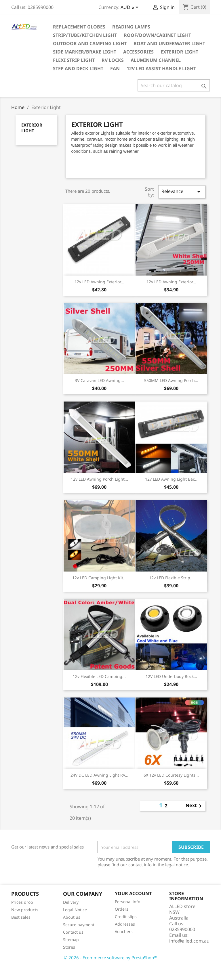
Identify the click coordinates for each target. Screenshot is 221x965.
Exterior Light (179, 52)
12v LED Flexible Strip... (171, 577)
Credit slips (126, 916)
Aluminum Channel (156, 60)
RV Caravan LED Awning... (99, 380)
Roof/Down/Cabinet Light (157, 35)
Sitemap (71, 939)
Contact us (73, 932)
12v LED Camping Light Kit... (99, 577)
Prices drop (22, 902)
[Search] (174, 85)
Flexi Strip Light (74, 60)
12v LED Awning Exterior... (99, 281)
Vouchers (124, 931)
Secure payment (78, 924)
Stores (69, 947)
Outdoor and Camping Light (90, 43)
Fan (115, 68)
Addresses (125, 924)
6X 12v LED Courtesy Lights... (171, 775)
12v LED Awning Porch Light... (99, 479)
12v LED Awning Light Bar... (171, 479)
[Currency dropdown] (130, 7)
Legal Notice (75, 909)
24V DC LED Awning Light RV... (99, 775)
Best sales (21, 917)
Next (195, 805)
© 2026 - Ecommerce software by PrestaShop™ (110, 957)
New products (24, 909)
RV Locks (113, 60)
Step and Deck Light (78, 68)
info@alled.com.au (189, 941)
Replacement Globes (79, 27)
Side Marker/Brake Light (84, 52)
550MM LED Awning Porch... (171, 380)
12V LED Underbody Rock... (171, 676)
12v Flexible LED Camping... (99, 676)
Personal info (127, 901)
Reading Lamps (131, 27)
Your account (133, 893)
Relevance (181, 191)
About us (71, 917)
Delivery (71, 902)
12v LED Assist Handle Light (161, 68)
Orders (121, 909)
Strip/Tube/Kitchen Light (85, 35)
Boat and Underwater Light (169, 43)
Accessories (138, 52)
